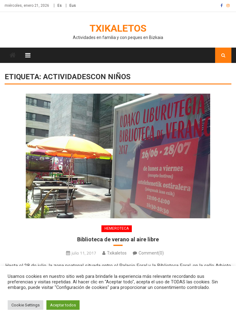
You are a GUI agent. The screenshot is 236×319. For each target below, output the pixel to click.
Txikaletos (118, 28)
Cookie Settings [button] (25, 305)
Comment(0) (151, 253)
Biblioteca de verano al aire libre (118, 239)
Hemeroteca (116, 228)
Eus (72, 5)
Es (59, 5)
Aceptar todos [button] (63, 305)
